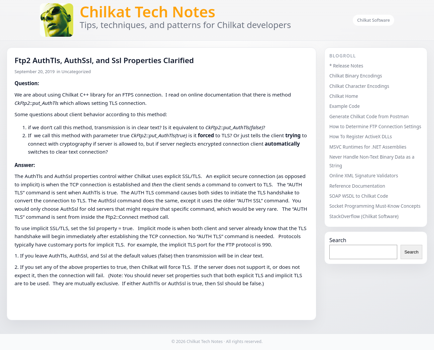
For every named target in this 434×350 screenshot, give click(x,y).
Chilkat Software (373, 20)
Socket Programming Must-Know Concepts (375, 206)
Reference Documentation (357, 186)
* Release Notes (346, 65)
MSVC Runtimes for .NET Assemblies (367, 147)
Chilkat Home (343, 96)
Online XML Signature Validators (363, 175)
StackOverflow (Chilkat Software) (364, 216)
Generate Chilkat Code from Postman (369, 116)
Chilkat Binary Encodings (355, 75)
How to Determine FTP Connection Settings (375, 126)
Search (337, 240)
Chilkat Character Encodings (359, 86)
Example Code (344, 106)
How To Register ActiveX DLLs (360, 136)
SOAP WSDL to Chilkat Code (358, 196)
